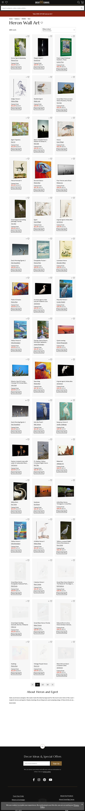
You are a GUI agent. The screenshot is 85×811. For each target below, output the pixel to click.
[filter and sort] (59, 30)
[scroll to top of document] (42, 748)
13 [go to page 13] (42, 684)
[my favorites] (6, 2)
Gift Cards (18, 810)
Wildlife (24, 18)
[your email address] (36, 763)
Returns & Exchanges (18, 800)
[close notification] (82, 804)
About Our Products (66, 796)
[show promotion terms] (42, 14)
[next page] (52, 684)
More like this (16, 68)
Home (11, 18)
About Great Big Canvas (66, 799)
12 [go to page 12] (37, 684)
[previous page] (33, 684)
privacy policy (47, 771)
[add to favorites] (42, 23)
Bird (29, 18)
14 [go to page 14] (47, 684)
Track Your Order (18, 796)
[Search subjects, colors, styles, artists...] (42, 8)
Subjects (17, 18)
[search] (78, 2)
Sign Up (56, 763)
